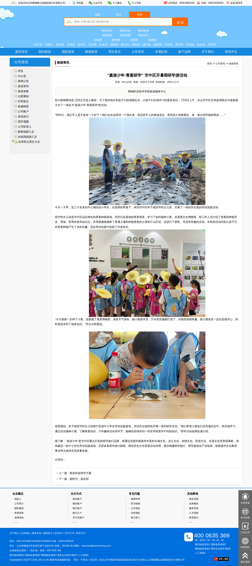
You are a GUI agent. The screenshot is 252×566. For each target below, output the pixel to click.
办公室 (22, 76)
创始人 (17, 499)
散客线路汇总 (26, 131)
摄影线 (158, 44)
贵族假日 (143, 35)
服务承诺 (193, 508)
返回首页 (21, 51)
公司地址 (135, 508)
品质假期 (125, 35)
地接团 (152, 39)
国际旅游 (125, 30)
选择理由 (19, 517)
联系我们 (193, 517)
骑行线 (147, 44)
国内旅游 (106, 30)
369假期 (107, 35)
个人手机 (136, 3)
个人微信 (117, 3)
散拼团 (116, 39)
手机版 (79, 3)
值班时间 (135, 499)
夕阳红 (49, 44)
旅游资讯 (23, 86)
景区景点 (114, 51)
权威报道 (23, 106)
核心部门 (135, 517)
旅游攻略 (23, 91)
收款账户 (77, 499)
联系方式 (80, 533)
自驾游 (71, 44)
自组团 (98, 39)
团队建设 (19, 508)
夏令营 (125, 44)
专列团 (92, 44)
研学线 (60, 44)
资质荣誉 (19, 513)
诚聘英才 (47, 533)
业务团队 (135, 513)
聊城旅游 (143, 30)
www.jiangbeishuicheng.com (96, 545)
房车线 (179, 44)
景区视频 (23, 121)
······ (16, 522)
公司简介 (19, 503)
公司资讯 (138, 51)
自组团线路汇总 (27, 136)
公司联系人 (24, 126)
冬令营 (103, 44)
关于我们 (208, 51)
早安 (20, 71)
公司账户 (23, 111)
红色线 (190, 44)
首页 (209, 63)
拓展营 (212, 44)
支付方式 (69, 533)
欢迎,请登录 (236, 3)
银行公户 (77, 513)
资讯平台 (231, 51)
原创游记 (23, 116)
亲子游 (38, 44)
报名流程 (193, 499)
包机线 (114, 44)
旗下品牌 (184, 51)
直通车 (134, 39)
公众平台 (98, 3)
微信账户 (77, 503)
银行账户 (77, 508)
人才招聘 (193, 513)
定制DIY (58, 533)
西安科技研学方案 (80, 473)
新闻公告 (23, 81)
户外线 (168, 44)
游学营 (81, 44)
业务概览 (193, 503)
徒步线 (201, 44)
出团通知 (23, 96)
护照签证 (23, 101)
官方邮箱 (135, 503)
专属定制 (161, 51)
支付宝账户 (78, 517)
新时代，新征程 (79, 478)
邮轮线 (136, 44)
